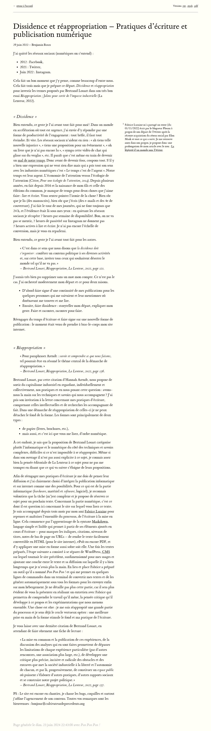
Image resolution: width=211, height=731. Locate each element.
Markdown (100, 521)
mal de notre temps (31, 160)
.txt (184, 6)
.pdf (196, 6)
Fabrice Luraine (96, 511)
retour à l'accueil (24, 6)
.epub (190, 6)
